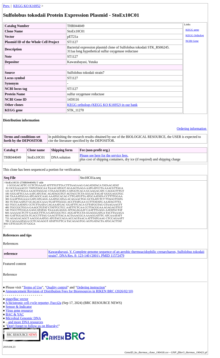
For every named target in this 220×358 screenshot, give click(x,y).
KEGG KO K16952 (27, 6)
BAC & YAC (15, 314)
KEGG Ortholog (195, 35)
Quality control (56, 287)
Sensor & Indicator (19, 306)
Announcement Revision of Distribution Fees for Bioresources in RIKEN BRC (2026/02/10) (69, 291)
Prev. (6, 6)
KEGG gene (192, 29)
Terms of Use (32, 287)
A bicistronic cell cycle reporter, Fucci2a (33, 303)
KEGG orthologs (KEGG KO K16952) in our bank (102, 105)
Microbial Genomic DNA (23, 318)
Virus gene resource (19, 310)
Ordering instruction (91, 287)
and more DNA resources (25, 322)
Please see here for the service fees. (104, 155)
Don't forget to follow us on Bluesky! (32, 326)
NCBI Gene (192, 40)
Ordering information (192, 128)
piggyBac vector (17, 299)
